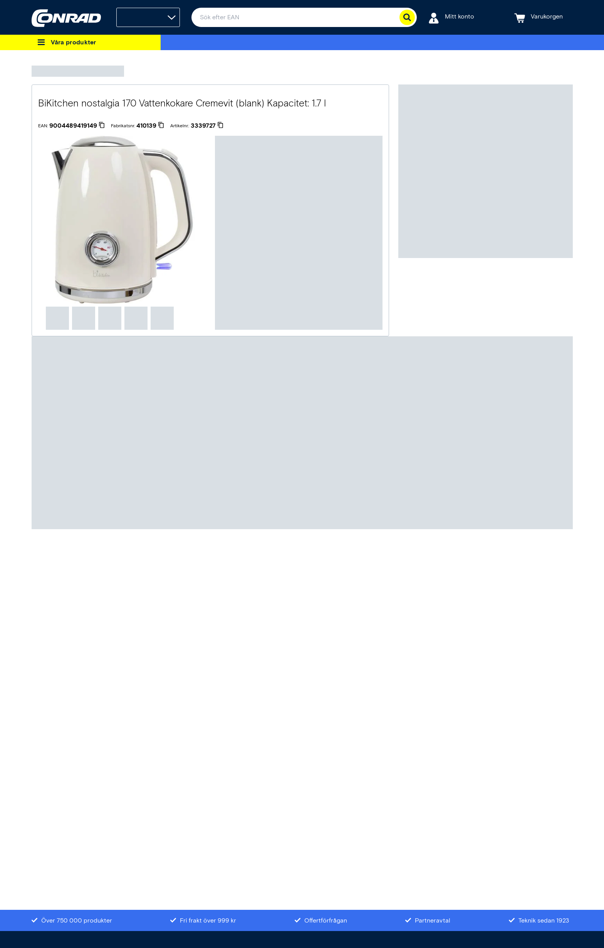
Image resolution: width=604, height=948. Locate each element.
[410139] (150, 126)
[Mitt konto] (451, 18)
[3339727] (207, 126)
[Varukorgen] (538, 18)
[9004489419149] (77, 126)
